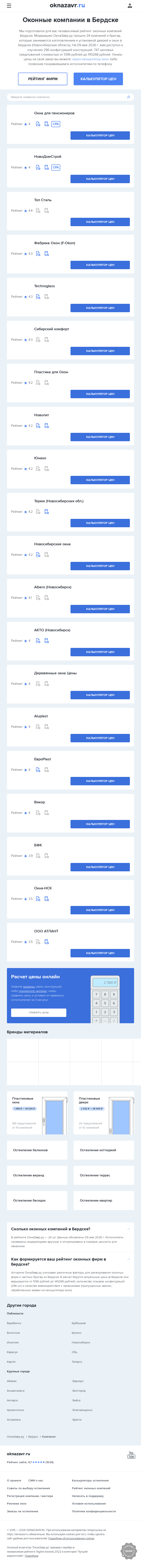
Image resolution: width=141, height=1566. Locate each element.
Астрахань (14, 1419)
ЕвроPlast (42, 759)
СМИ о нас (35, 1480)
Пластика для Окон (51, 372)
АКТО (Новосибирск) (52, 630)
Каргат (11, 1362)
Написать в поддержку (88, 1496)
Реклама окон (16, 1503)
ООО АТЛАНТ (46, 931)
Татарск (77, 1362)
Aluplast (41, 716)
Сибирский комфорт (51, 329)
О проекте (14, 1480)
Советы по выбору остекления (28, 1488)
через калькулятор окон (90, 59)
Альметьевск (16, 1390)
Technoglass (44, 286)
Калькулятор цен (98, 79)
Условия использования (89, 1503)
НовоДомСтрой (47, 156)
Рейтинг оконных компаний (91, 1488)
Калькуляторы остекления (90, 1480)
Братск (77, 1419)
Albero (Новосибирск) (52, 587)
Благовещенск (82, 1410)
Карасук (12, 1352)
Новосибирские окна (52, 544)
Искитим (12, 1342)
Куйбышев (79, 1323)
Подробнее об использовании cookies (71, 1538)
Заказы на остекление (22, 1511)
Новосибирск (81, 1342)
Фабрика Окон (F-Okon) (54, 243)
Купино (76, 1333)
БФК (38, 845)
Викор (39, 802)
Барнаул (78, 1381)
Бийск (77, 1400)
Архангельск (15, 1410)
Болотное (13, 1333)
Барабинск (14, 1323)
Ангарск (12, 1400)
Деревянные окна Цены (55, 673)
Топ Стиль (43, 200)
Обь (74, 1352)
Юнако (40, 458)
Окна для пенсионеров (54, 113)
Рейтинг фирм (42, 79)
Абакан (12, 1381)
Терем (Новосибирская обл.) (59, 501)
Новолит (41, 415)
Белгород (79, 1390)
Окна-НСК (43, 888)
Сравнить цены (39, 1012)
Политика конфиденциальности (94, 1511)
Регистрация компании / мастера (30, 1496)
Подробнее (31, 1556)
